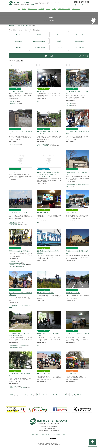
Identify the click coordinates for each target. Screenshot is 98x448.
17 (65, 65)
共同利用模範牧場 (42, 144)
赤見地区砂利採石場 (14, 347)
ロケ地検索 (41, 9)
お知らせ (48, 9)
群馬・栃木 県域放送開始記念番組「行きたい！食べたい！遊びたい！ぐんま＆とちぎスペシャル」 (48, 174)
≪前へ (11, 65)
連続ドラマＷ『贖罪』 (73, 293)
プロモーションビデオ (39, 41)
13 (53, 65)
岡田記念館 (69, 103)
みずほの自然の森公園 (15, 263)
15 (59, 65)
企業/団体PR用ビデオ (39, 47)
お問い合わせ (35, 434)
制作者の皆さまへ (32, 9)
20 (74, 65)
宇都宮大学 (12, 101)
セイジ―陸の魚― (71, 212)
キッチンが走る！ (71, 373)
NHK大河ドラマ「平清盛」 (45, 293)
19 (71, 65)
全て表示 (18, 34)
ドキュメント (79, 41)
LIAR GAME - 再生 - (43, 212)
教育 (59, 41)
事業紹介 (24, 9)
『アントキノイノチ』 (44, 373)
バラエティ (79, 34)
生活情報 (18, 47)
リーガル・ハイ (14, 172)
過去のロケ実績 (79, 47)
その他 (59, 47)
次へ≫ (79, 65)
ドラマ (59, 34)
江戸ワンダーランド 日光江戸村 (17, 388)
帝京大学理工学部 (14, 103)
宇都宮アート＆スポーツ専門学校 (17, 264)
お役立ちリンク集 (76, 9)
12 (50, 65)
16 (62, 65)
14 (56, 65)
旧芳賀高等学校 (13, 223)
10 (43, 65)
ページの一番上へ (92, 443)
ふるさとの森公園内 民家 (44, 145)
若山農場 (68, 105)
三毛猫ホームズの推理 (16, 91)
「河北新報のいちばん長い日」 (18, 212)
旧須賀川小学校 (13, 144)
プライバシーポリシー (59, 434)
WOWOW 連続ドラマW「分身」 (19, 251)
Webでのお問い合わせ (82, 5)
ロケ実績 (54, 9)
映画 (39, 34)
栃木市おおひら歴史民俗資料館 (17, 345)
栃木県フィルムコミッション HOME (18, 25)
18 (68, 65)
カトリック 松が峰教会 (15, 266)
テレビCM (18, 41)
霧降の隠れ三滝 (13, 386)
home (19, 9)
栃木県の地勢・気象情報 (64, 9)
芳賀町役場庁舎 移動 (14, 224)
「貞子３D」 (41, 91)
